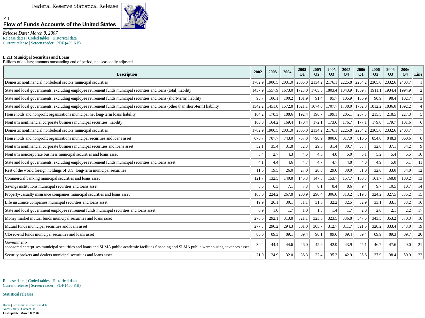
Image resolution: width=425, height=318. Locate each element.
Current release (15, 43)
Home (6, 305)
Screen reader (42, 43)
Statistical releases (18, 294)
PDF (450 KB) (68, 43)
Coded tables (39, 38)
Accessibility (11, 309)
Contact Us (28, 309)
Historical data (64, 38)
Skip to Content (8, 29)
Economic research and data (30, 305)
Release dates (14, 38)
